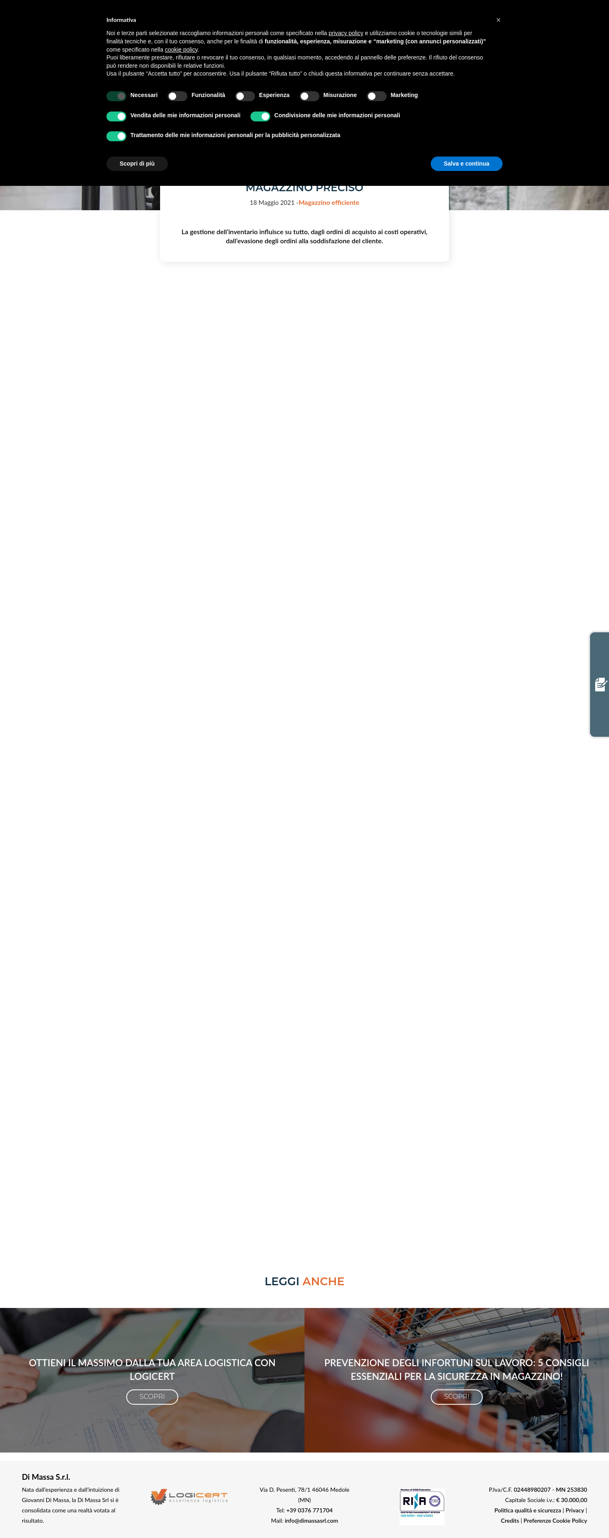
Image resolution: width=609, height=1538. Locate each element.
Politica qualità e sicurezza (527, 1510)
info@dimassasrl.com (311, 1520)
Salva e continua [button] (466, 163)
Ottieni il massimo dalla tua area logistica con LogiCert (152, 1369)
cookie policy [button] (181, 49)
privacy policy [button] (346, 33)
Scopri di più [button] (137, 163)
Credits (510, 1520)
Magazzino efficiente (328, 202)
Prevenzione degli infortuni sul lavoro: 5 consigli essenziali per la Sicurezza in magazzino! (456, 1369)
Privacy (575, 1510)
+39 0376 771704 (309, 1510)
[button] (498, 19)
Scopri (152, 1396)
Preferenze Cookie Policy (555, 1520)
